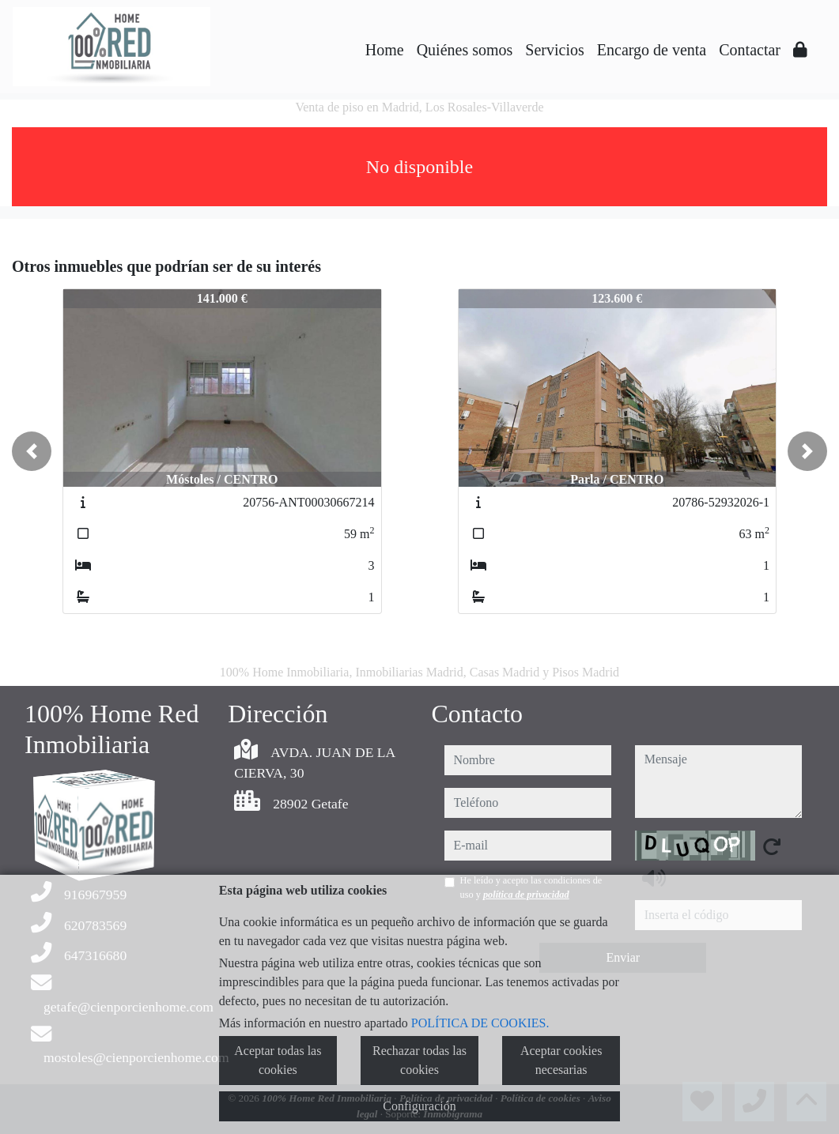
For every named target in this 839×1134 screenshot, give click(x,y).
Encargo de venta (651, 49)
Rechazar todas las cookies (419, 1060)
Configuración (419, 1106)
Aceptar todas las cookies (277, 1060)
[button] (31, 451)
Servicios (554, 49)
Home (384, 49)
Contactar (749, 49)
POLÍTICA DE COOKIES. (480, 1023)
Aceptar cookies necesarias (561, 1060)
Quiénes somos (465, 49)
